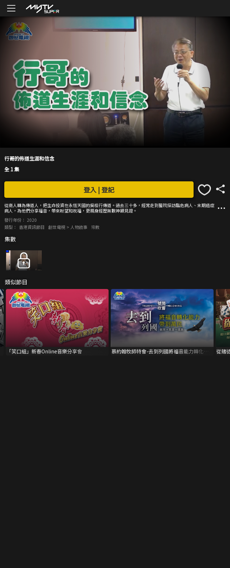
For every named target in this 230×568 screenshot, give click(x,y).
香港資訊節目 (32, 227)
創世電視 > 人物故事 (68, 227)
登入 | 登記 (99, 189)
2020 (32, 220)
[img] (42, 8)
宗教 (95, 227)
